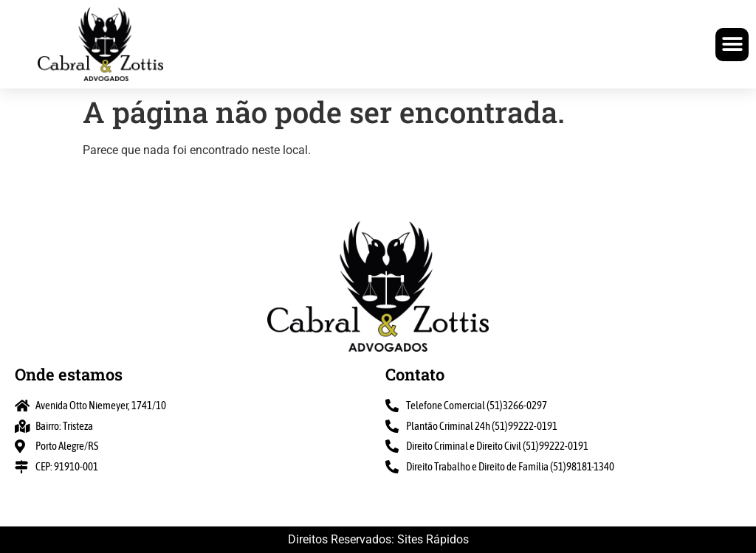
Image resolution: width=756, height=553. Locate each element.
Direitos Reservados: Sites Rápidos (378, 539)
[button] (732, 44)
